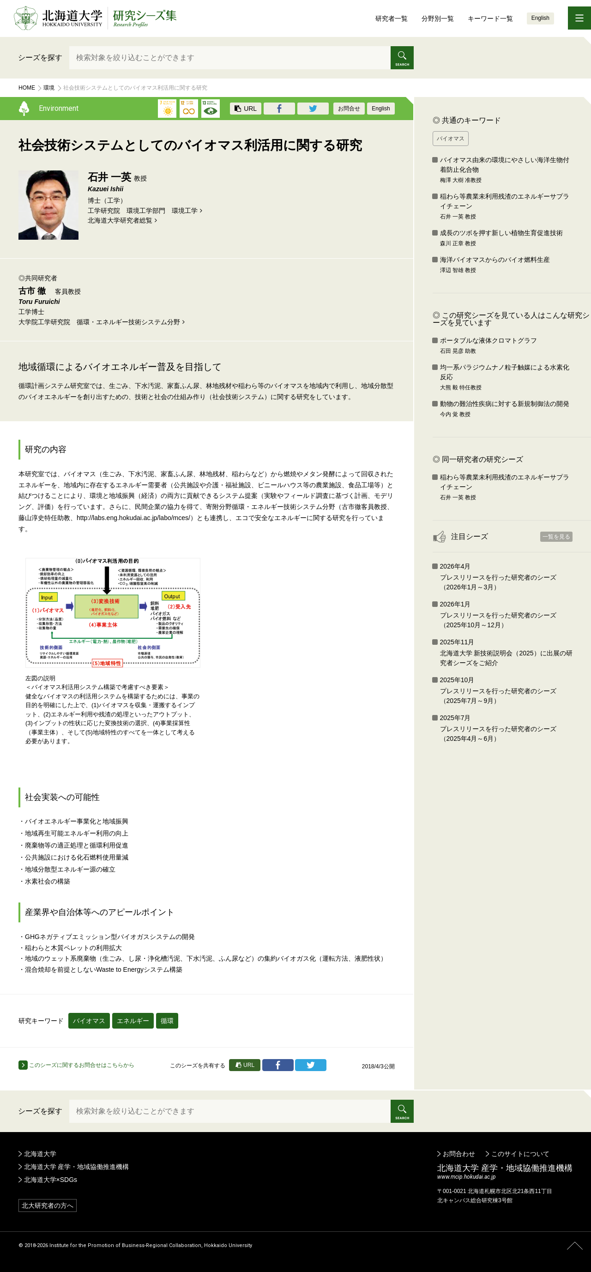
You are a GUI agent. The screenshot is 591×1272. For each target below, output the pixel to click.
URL (246, 108)
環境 (48, 88)
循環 (167, 1020)
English (540, 18)
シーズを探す (40, 57)
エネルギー (133, 1020)
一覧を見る (556, 536)
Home (26, 88)
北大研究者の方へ (47, 1205)
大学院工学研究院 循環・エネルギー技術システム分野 (99, 322)
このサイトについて (520, 1153)
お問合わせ (459, 1153)
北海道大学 (40, 1153)
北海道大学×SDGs (51, 1179)
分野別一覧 (438, 18)
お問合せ (349, 108)
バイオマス (89, 1020)
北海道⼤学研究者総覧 (120, 220)
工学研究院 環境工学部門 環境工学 (143, 210)
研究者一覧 (391, 18)
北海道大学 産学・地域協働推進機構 (76, 1166)
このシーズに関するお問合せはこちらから (76, 1065)
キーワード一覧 (490, 18)
